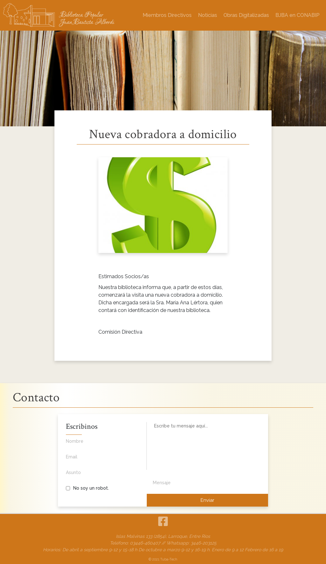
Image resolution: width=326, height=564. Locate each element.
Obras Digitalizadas (246, 15)
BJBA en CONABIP (297, 15)
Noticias (207, 15)
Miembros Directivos (167, 15)
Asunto (98, 476)
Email (98, 460)
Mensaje (162, 482)
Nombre (98, 445)
